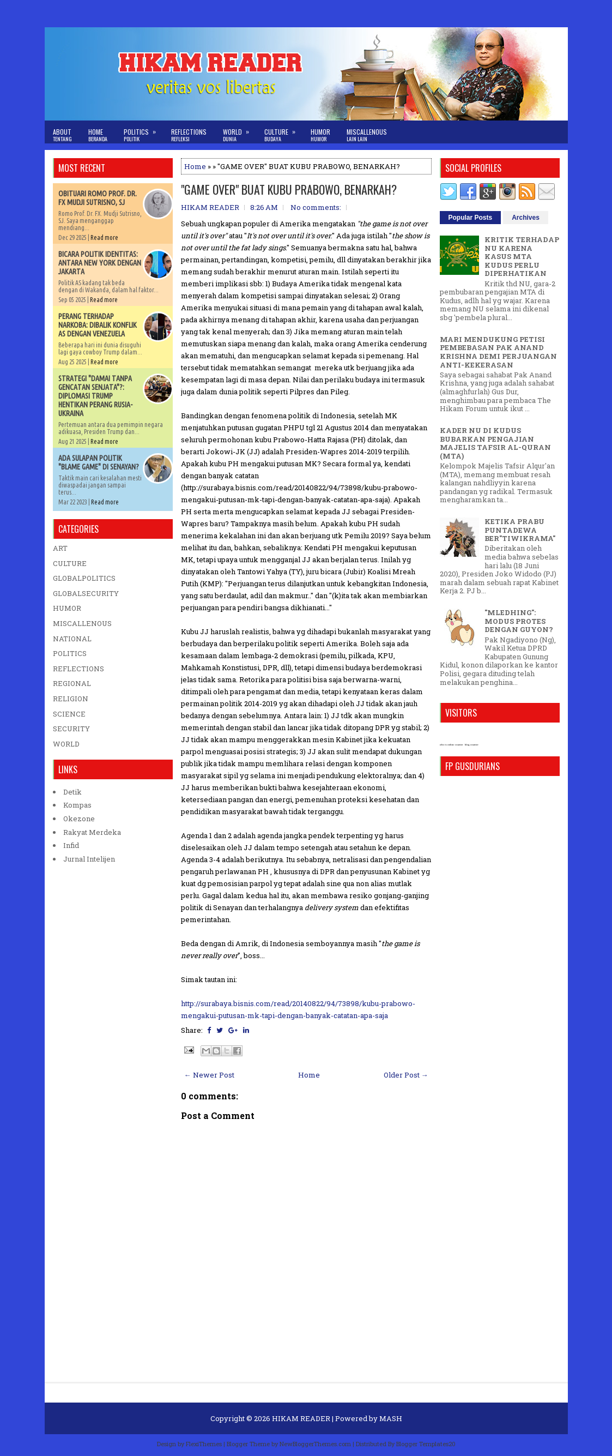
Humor (320, 135)
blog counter (471, 744)
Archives (526, 217)
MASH (390, 1418)
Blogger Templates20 (426, 1444)
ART (60, 548)
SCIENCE (69, 714)
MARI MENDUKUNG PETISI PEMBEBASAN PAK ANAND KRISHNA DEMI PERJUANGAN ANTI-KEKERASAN (498, 352)
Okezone (79, 818)
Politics (143, 132)
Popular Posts (471, 217)
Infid (71, 845)
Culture (283, 132)
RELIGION (70, 698)
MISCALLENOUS (82, 623)
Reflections (189, 135)
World (239, 132)
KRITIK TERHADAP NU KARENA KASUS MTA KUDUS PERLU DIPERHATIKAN (521, 256)
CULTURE (70, 563)
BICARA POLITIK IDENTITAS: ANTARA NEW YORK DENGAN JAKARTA (99, 263)
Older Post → (406, 1075)
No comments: (315, 207)
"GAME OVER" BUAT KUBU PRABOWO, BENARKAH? (289, 189)
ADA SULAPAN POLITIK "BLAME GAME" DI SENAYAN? (98, 462)
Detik (72, 792)
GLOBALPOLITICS (84, 578)
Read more (104, 237)
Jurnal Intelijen (89, 859)
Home (97, 135)
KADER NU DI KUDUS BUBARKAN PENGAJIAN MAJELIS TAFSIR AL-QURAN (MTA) (495, 443)
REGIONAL (72, 683)
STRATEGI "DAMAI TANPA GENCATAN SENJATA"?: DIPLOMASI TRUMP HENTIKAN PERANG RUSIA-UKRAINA (95, 396)
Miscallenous (367, 135)
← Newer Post (209, 1075)
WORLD (66, 744)
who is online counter (451, 744)
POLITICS (70, 653)
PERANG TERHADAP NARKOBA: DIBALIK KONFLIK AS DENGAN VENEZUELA (97, 325)
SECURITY (71, 728)
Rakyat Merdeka (92, 832)
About (62, 135)
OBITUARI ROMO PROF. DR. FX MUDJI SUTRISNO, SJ (97, 198)
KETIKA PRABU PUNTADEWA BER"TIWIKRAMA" (519, 529)
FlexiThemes (204, 1444)
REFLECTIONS (78, 668)
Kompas (77, 805)
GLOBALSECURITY (86, 593)
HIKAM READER (301, 1418)
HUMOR (67, 608)
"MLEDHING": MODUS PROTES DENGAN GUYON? (518, 620)
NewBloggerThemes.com (315, 1444)
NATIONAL (72, 638)
